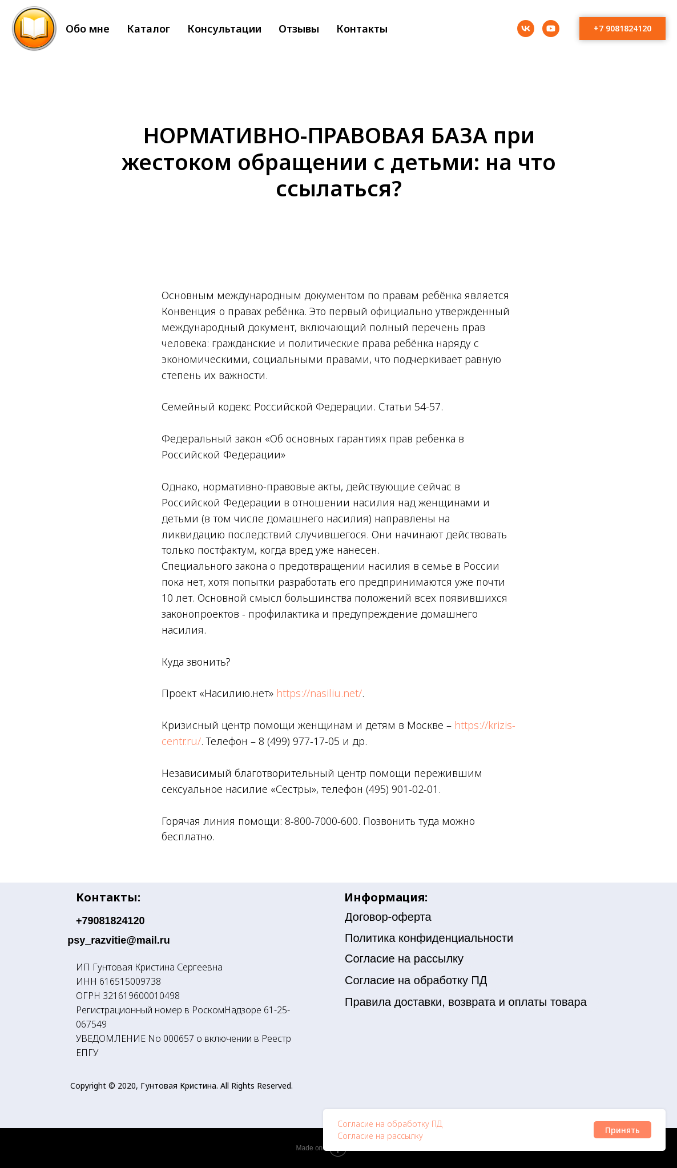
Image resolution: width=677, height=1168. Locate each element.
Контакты (362, 28)
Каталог (148, 28)
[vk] (525, 28)
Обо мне (88, 28)
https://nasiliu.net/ (319, 693)
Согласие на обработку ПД (389, 1123)
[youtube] (550, 28)
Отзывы (299, 28)
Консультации (224, 28)
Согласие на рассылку (380, 1135)
